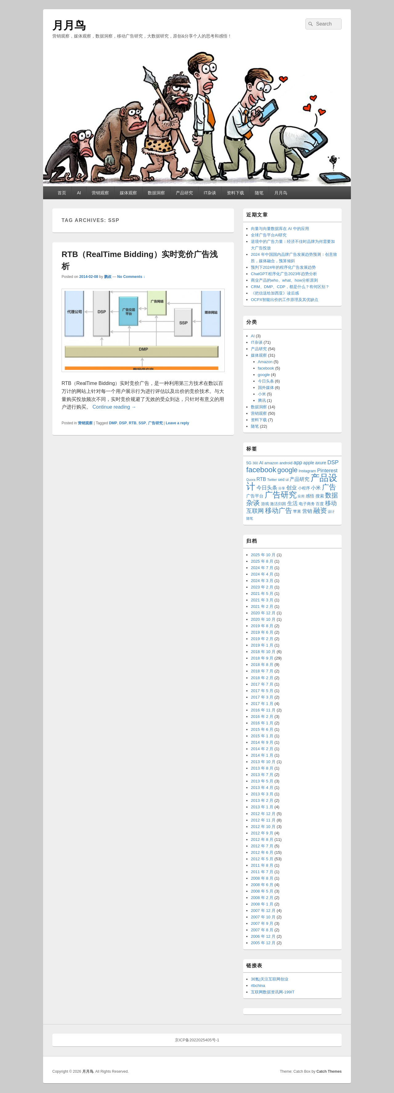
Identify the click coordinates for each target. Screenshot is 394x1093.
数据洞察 (156, 192)
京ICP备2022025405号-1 (197, 1040)
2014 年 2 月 (262, 748)
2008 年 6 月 (262, 884)
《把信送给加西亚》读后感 (275, 293)
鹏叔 (107, 277)
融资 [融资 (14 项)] (320, 510)
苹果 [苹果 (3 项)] (297, 511)
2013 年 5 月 (262, 781)
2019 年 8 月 (262, 626)
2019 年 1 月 (262, 645)
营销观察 (100, 192)
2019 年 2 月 (262, 638)
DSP (123, 423)
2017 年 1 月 (262, 703)
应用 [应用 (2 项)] (301, 496)
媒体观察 (128, 192)
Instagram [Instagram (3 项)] (307, 471)
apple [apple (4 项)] (308, 462)
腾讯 (262, 400)
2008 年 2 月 (262, 897)
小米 (262, 394)
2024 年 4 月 (262, 574)
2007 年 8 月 (262, 930)
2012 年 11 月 (263, 820)
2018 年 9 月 (262, 658)
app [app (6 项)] (298, 462)
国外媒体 (266, 387)
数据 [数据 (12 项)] (331, 495)
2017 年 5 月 (262, 690)
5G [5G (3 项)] (248, 463)
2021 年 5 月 (262, 593)
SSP (142, 423)
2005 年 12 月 (263, 943)
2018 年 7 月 (262, 671)
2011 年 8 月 (262, 865)
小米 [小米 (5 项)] (316, 487)
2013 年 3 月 (262, 794)
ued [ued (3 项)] (281, 479)
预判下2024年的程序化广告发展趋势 (283, 267)
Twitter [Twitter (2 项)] (272, 479)
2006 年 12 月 (263, 936)
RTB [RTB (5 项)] (261, 479)
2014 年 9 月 (262, 742)
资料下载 (235, 192)
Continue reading (114, 407)
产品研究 (184, 192)
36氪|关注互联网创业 (269, 979)
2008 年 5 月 (262, 891)
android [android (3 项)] (285, 463)
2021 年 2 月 (262, 606)
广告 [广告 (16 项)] (329, 487)
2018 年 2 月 (262, 677)
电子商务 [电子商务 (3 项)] (307, 504)
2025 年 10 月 (263, 554)
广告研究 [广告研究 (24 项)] (281, 494)
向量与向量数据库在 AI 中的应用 (280, 228)
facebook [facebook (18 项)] (261, 469)
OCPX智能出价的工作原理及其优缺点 (284, 299)
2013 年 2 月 (262, 800)
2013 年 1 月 (262, 807)
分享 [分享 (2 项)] (281, 488)
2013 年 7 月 (262, 774)
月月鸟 (69, 25)
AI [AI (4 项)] (261, 462)
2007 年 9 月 (262, 923)
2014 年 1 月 (262, 755)
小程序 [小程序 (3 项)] (304, 488)
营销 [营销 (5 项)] (307, 511)
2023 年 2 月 (262, 587)
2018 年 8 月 (262, 664)
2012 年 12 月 (263, 813)
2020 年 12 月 (263, 613)
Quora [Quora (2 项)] (250, 479)
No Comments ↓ (131, 277)
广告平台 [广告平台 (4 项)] (254, 495)
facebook (266, 368)
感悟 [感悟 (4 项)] (310, 495)
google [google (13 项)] (287, 470)
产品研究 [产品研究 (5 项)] (299, 479)
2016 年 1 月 (262, 723)
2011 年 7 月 (262, 871)
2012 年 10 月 (263, 826)
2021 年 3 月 (262, 600)
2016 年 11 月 (263, 710)
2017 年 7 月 (262, 684)
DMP (113, 423)
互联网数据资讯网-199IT (273, 992)
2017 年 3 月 (262, 697)
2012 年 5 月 (262, 859)
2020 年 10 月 (263, 619)
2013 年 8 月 (262, 768)
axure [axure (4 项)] (320, 462)
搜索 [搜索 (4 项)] (320, 495)
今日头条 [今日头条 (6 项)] (266, 488)
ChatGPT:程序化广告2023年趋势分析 (284, 273)
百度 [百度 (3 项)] (320, 504)
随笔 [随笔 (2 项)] (249, 518)
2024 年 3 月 (262, 580)
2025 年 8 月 (262, 561)
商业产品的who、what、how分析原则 (284, 280)
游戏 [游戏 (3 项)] (265, 504)
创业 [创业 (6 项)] (291, 488)
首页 (62, 192)
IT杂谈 (210, 192)
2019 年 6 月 (262, 632)
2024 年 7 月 (262, 567)
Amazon (265, 361)
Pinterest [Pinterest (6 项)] (327, 470)
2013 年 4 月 (262, 787)
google (264, 374)
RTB (133, 423)
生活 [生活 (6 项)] (292, 503)
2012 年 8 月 (262, 839)
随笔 (259, 192)
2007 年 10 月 (263, 917)
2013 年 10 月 (263, 761)
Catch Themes (329, 1071)
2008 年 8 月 (262, 878)
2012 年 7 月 (262, 846)
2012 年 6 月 (262, 852)
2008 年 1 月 (262, 904)
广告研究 (155, 423)
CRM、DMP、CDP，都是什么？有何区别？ (290, 286)
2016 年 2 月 (262, 716)
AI (79, 192)
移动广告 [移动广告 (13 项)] (278, 510)
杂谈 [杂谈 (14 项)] (253, 503)
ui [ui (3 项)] (287, 479)
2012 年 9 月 (262, 833)
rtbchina (258, 985)
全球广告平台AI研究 (269, 235)
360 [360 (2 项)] (255, 463)
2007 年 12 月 (263, 910)
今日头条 (266, 381)
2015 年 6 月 (262, 729)
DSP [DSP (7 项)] (332, 462)
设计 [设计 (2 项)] (331, 511)
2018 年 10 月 (263, 651)
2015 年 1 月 (262, 736)
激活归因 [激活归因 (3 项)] (278, 504)
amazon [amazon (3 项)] (271, 463)
